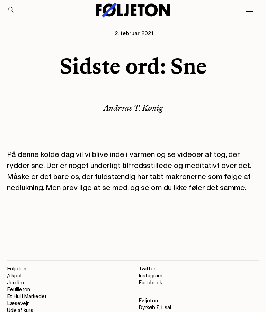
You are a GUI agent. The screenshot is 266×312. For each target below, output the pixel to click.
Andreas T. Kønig (133, 108)
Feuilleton (18, 289)
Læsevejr (18, 303)
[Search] (11, 10)
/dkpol (14, 275)
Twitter (147, 269)
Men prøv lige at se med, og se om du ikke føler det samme (145, 187)
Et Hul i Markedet (27, 296)
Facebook (150, 282)
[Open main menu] (249, 11)
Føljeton (16, 269)
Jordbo (15, 282)
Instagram (150, 275)
